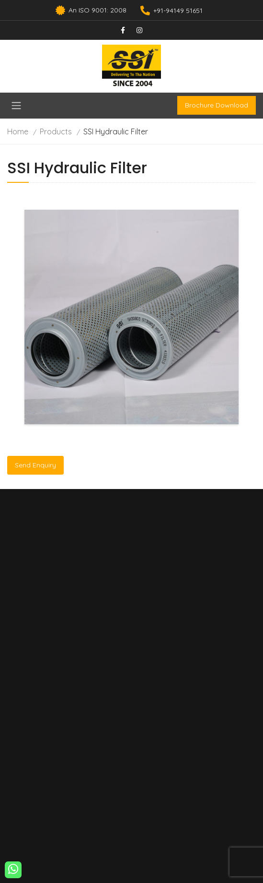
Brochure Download (216, 105)
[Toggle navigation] (16, 105)
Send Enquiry (35, 465)
